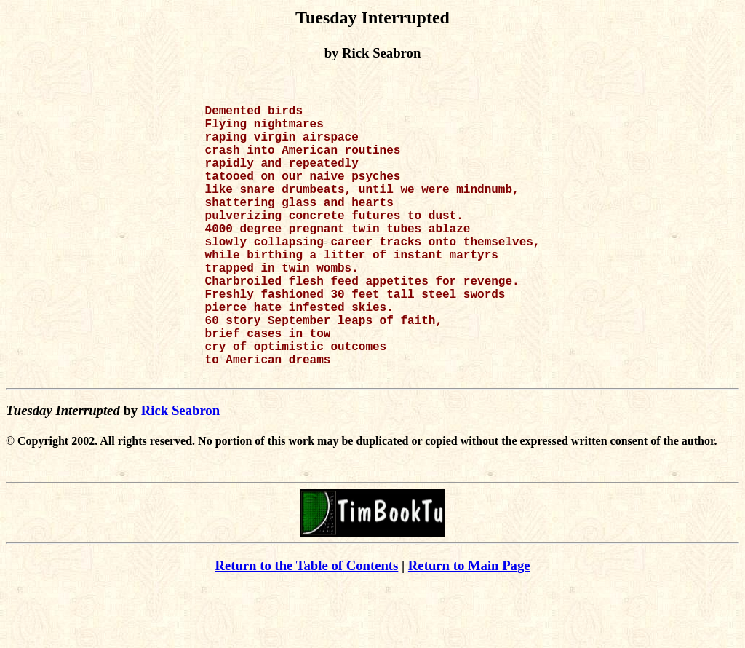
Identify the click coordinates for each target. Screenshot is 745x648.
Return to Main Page (469, 626)
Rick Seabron (180, 471)
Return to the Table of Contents (306, 626)
